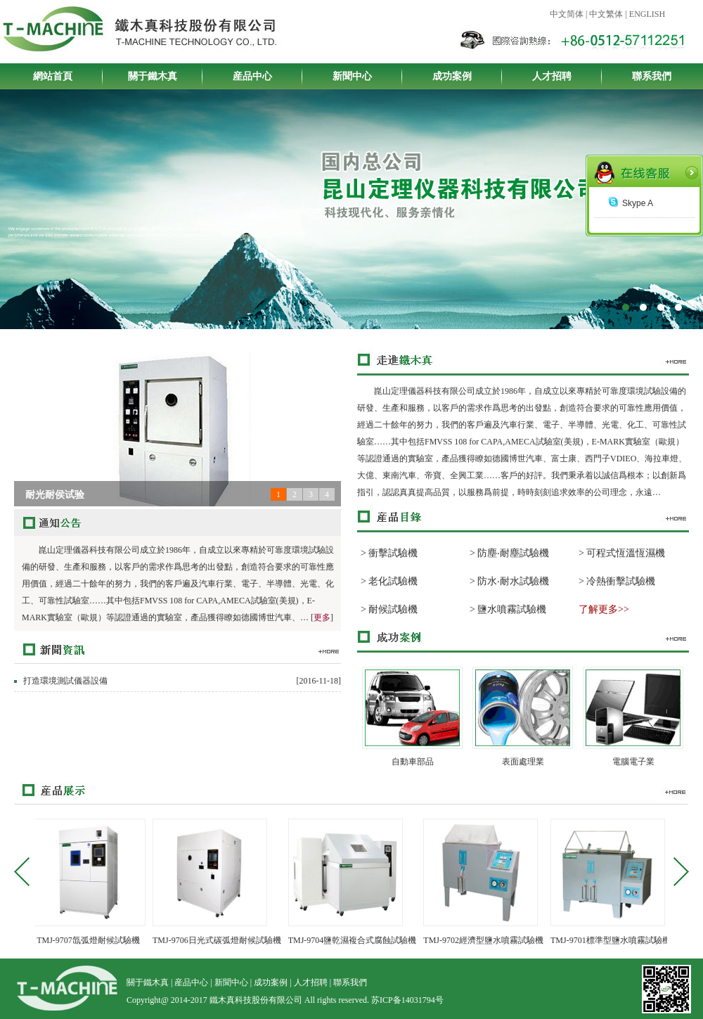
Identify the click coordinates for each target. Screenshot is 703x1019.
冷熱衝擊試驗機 (620, 581)
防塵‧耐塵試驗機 (513, 553)
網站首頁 (52, 76)
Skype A (630, 203)
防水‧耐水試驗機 (513, 581)
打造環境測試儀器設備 (65, 681)
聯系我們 (651, 76)
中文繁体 (606, 14)
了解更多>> (604, 609)
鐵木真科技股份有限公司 (351, 239)
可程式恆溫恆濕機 (625, 553)
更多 (322, 617)
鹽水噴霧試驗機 (511, 609)
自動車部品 (413, 762)
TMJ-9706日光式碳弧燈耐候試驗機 (221, 940)
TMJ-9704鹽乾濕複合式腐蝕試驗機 (356, 940)
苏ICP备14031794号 (407, 1000)
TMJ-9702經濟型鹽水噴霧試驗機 (487, 940)
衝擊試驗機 (393, 553)
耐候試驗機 (393, 609)
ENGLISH (647, 14)
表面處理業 (523, 762)
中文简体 (566, 14)
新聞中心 (352, 76)
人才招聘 (552, 76)
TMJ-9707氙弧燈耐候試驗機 (92, 940)
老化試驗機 (393, 581)
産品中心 (252, 76)
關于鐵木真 (152, 76)
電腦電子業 (633, 762)
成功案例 (452, 76)
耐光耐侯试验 (54, 494)
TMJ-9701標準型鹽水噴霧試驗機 (615, 940)
